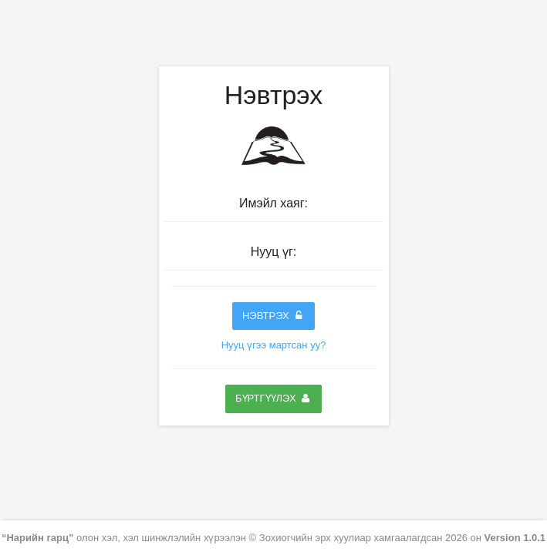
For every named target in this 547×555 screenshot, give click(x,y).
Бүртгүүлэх (273, 398)
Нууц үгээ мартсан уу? (273, 345)
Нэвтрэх (273, 315)
